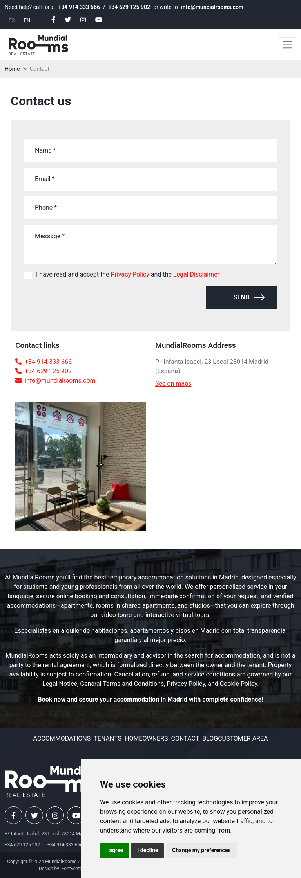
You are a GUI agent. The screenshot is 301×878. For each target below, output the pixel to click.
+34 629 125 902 (129, 7)
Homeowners (146, 738)
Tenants (107, 738)
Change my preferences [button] (201, 850)
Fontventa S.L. (76, 868)
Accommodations (62, 738)
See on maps (173, 383)
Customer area (243, 738)
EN (27, 20)
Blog (210, 738)
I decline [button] (147, 850)
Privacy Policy (130, 274)
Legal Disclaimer (196, 274)
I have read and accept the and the (127, 274)
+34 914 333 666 (79, 7)
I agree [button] (114, 850)
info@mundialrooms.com (212, 7)
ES (12, 20)
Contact (39, 69)
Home (12, 69)
